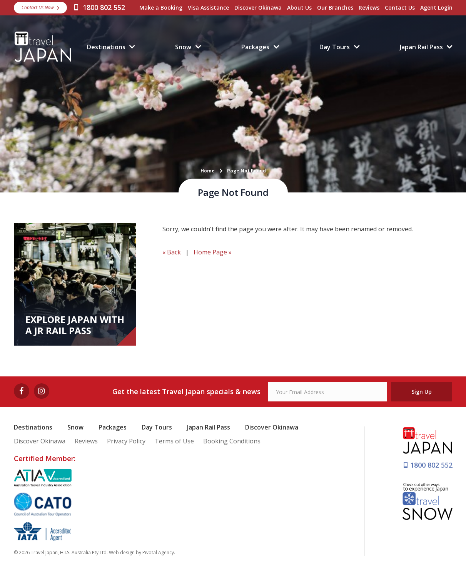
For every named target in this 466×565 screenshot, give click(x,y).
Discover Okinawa (258, 7)
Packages (255, 47)
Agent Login (436, 7)
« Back (171, 252)
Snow (183, 47)
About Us (299, 7)
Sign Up (421, 391)
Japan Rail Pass (421, 47)
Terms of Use (174, 441)
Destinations (106, 47)
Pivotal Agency (158, 552)
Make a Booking (160, 7)
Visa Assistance (208, 7)
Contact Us (400, 7)
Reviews (369, 7)
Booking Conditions (232, 441)
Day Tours (334, 47)
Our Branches (335, 7)
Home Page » (213, 252)
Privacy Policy (126, 441)
